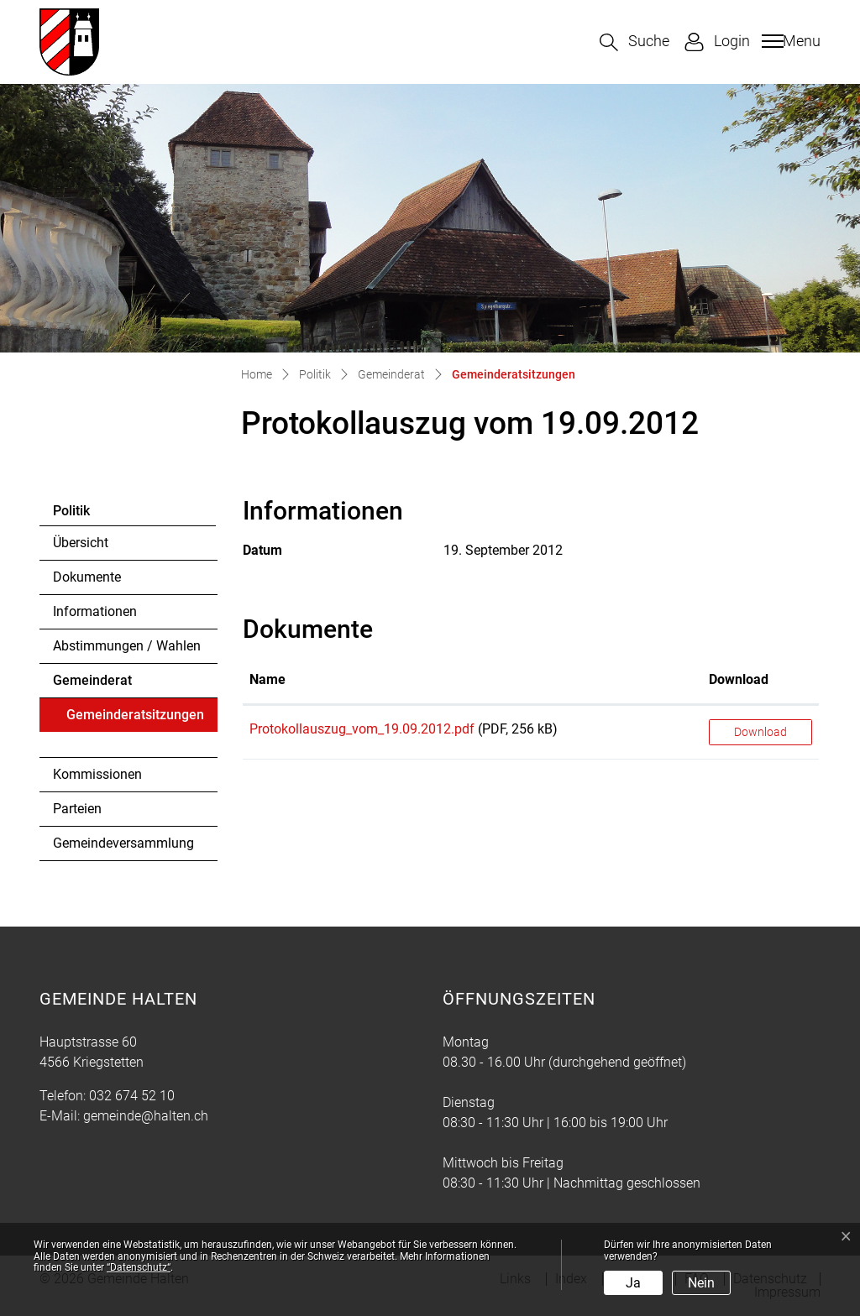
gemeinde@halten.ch (145, 1116)
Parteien (77, 809)
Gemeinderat (92, 680)
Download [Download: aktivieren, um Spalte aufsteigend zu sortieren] (738, 679)
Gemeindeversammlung (123, 843)
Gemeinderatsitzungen (135, 719)
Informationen (95, 611)
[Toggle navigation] (789, 41)
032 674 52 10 (132, 1096)
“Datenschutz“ (138, 1267)
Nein (701, 1283)
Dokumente (87, 577)
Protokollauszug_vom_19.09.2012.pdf (362, 729)
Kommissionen (97, 774)
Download (760, 732)
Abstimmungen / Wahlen (127, 646)
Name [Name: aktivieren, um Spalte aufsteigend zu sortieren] (267, 679)
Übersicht (80, 543)
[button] (634, 42)
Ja (633, 1283)
